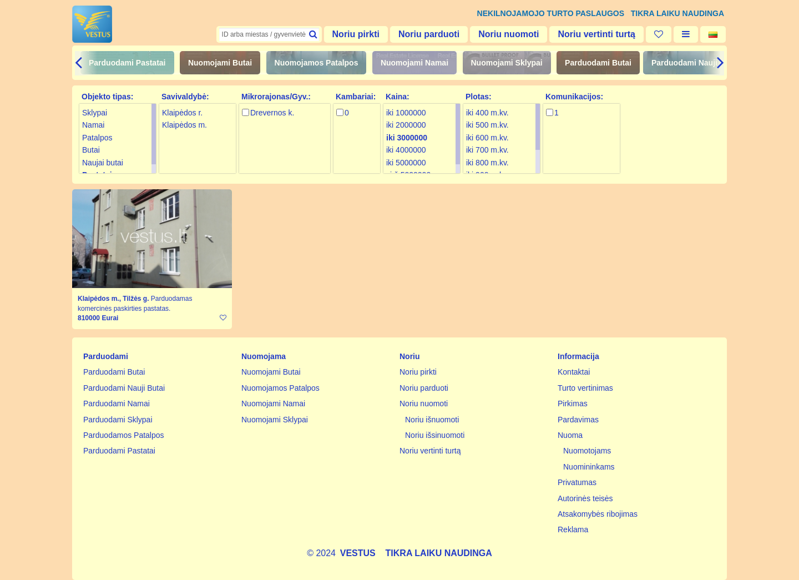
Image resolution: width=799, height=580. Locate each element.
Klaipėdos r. (182, 112)
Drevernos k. (272, 112)
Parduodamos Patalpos (123, 435)
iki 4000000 (406, 149)
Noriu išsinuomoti (434, 435)
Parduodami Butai (598, 62)
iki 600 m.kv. (487, 137)
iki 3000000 (406, 137)
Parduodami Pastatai (127, 62)
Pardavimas (578, 419)
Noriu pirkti (356, 34)
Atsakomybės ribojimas (598, 514)
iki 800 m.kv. (487, 162)
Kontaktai (574, 371)
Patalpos (97, 137)
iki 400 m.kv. (487, 112)
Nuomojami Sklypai (507, 62)
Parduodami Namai (116, 403)
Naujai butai (102, 162)
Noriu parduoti (428, 34)
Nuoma (570, 435)
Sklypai (94, 112)
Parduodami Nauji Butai (695, 62)
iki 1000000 (406, 112)
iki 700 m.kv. (487, 149)
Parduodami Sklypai (118, 419)
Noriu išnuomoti (432, 419)
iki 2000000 (406, 124)
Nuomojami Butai (220, 62)
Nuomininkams (589, 466)
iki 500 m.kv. (487, 124)
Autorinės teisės (585, 498)
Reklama (573, 529)
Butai (91, 149)
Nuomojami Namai (414, 62)
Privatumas (577, 482)
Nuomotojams (587, 450)
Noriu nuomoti (508, 34)
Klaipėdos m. (184, 124)
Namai (93, 124)
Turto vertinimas (585, 388)
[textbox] (269, 34)
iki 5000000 (406, 162)
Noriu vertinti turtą (596, 34)
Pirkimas (573, 403)
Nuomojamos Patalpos (316, 62)
